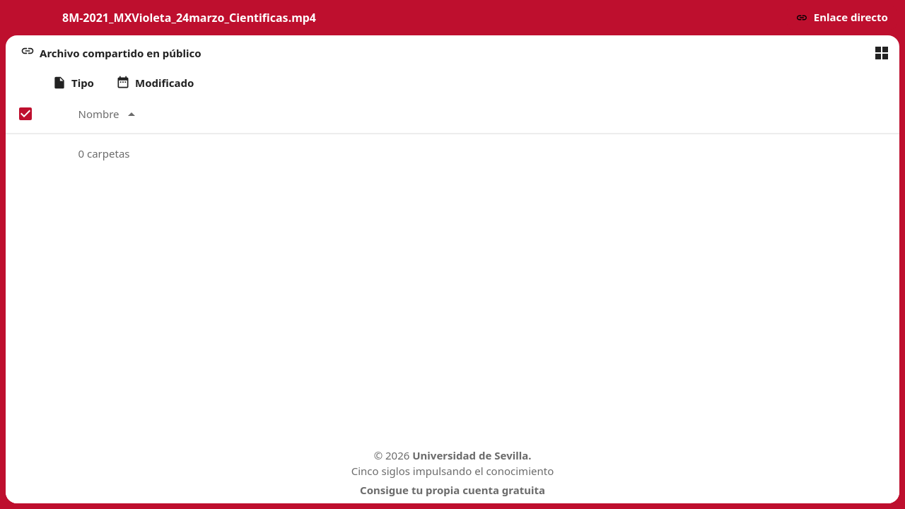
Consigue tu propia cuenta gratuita (452, 490)
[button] (842, 18)
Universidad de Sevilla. (471, 455)
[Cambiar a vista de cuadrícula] (882, 53)
